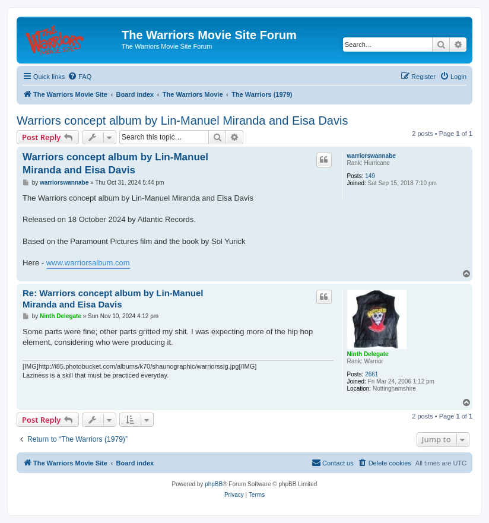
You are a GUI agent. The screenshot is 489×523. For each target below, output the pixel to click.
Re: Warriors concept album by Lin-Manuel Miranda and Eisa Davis (113, 298)
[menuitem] (79, 76)
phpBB (214, 484)
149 (370, 176)
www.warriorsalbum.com (88, 262)
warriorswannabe (371, 156)
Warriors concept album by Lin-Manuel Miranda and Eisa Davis (182, 120)
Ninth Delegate (368, 354)
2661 (371, 374)
